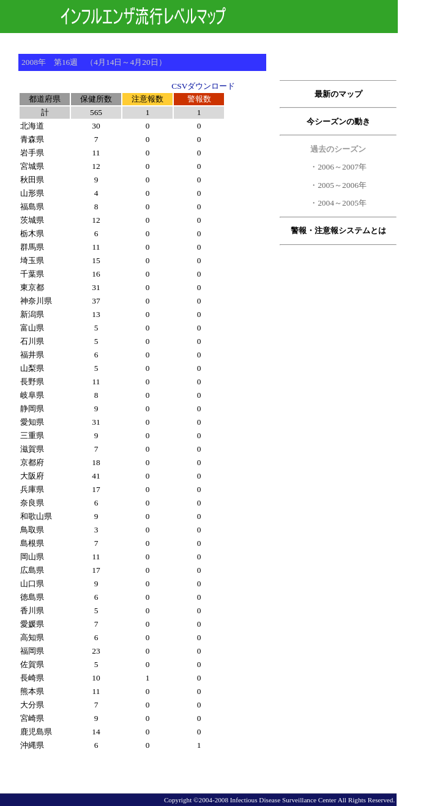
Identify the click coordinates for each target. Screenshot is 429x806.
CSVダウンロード (203, 86)
